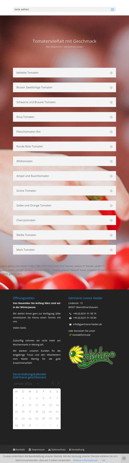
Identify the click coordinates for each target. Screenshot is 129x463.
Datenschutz (57, 449)
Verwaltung (76, 449)
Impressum (37, 449)
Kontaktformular (79, 334)
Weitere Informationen (85, 460)
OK (103, 460)
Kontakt (19, 449)
